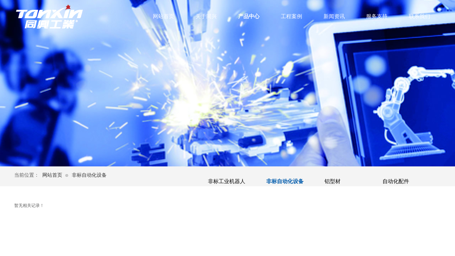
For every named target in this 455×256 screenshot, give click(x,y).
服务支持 (376, 16)
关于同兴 (206, 16)
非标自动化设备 (89, 175)
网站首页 (163, 16)
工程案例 (291, 16)
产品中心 (248, 16)
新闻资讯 (334, 16)
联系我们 (419, 16)
